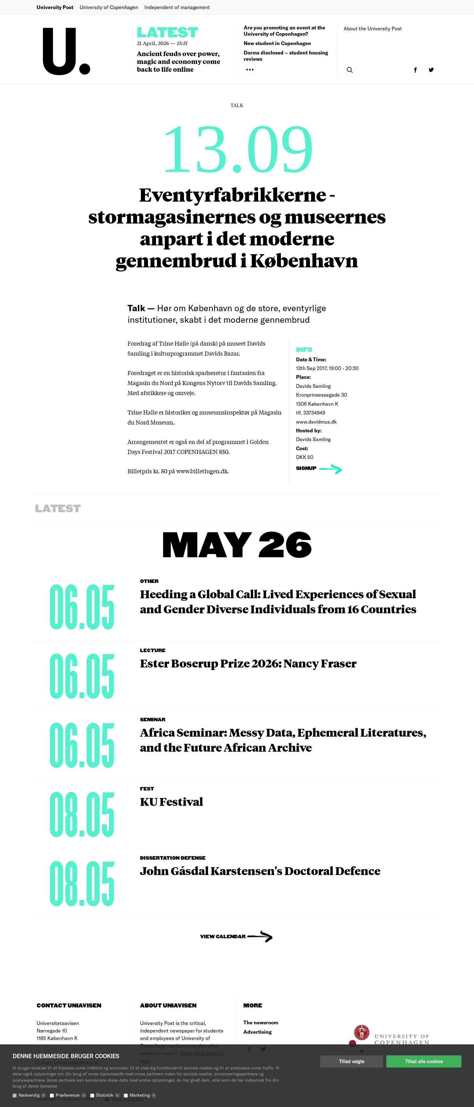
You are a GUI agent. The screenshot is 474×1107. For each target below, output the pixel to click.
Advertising (257, 1032)
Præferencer (71, 1095)
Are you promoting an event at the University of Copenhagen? (284, 30)
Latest (167, 33)
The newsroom (260, 1022)
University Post (55, 7)
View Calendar (223, 937)
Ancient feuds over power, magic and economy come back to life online (178, 61)
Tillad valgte (351, 1061)
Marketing (143, 1095)
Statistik (108, 1095)
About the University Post (373, 28)
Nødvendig (32, 1095)
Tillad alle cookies (424, 1061)
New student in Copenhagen (277, 43)
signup (307, 468)
